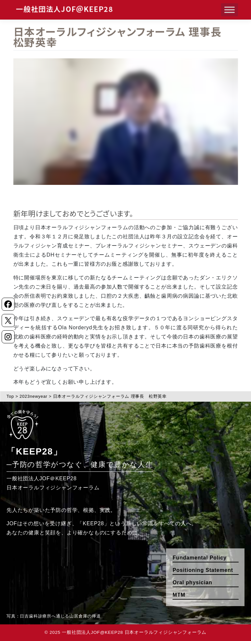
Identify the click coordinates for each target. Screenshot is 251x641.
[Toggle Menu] (229, 10)
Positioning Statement (203, 570)
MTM (179, 595)
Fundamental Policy (200, 557)
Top (10, 396)
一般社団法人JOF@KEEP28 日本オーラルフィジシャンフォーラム (134, 632)
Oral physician (192, 582)
